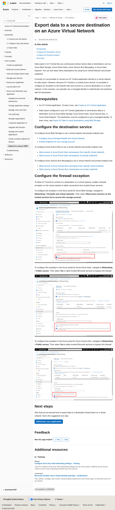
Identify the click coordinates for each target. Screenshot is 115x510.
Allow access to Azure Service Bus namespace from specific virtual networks (71, 166)
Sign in (109, 3)
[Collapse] (29, 16)
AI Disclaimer (7, 505)
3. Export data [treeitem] (12, 48)
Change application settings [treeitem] (19, 106)
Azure (44, 18)
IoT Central (69, 18)
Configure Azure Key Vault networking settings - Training (57, 463)
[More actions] (111, 18)
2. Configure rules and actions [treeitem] (18, 43)
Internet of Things (55, 18)
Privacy (52, 505)
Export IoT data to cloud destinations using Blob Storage (76, 120)
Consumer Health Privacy (68, 505)
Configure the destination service (49, 52)
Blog (32, 505)
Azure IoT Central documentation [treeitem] (17, 26)
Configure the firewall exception (48, 55)
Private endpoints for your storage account (57, 142)
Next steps (40, 58)
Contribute (42, 505)
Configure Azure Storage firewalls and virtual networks (62, 138)
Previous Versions (21, 505)
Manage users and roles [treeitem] (17, 110)
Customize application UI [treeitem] (18, 123)
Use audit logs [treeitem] (14, 114)
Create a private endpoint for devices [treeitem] (19, 140)
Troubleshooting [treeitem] (13, 150)
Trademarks (99, 505)
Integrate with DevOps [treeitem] (17, 127)
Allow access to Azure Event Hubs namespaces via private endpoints (68, 156)
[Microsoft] (4, 3)
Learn (37, 18)
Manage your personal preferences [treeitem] (17, 99)
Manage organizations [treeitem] (17, 119)
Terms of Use (87, 505)
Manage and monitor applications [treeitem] (16, 133)
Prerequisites (41, 49)
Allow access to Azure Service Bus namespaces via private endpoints (68, 169)
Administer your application (48, 422)
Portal (87, 9)
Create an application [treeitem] (14, 65)
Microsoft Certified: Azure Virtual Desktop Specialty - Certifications (61, 476)
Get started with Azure (102, 9)
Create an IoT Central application (92, 105)
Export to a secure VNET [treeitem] (18, 146)
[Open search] (103, 3)
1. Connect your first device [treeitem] (17, 39)
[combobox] (16, 21)
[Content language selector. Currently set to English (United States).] (13, 499)
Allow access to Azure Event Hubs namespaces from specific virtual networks (71, 152)
